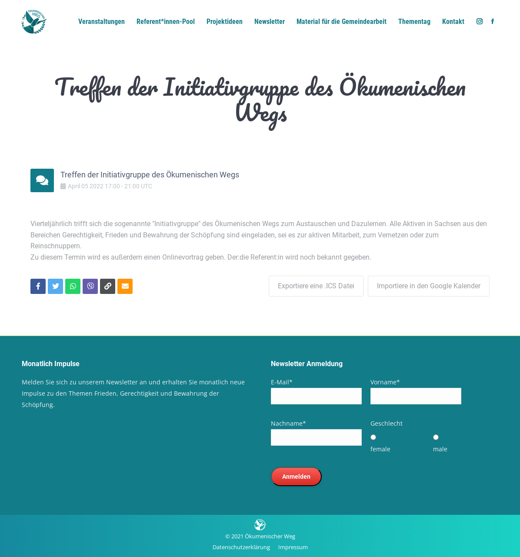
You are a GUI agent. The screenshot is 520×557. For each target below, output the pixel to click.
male (440, 449)
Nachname (288, 423)
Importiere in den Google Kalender (428, 286)
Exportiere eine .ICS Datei (316, 286)
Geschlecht (386, 423)
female (380, 449)
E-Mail (282, 382)
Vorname (385, 382)
